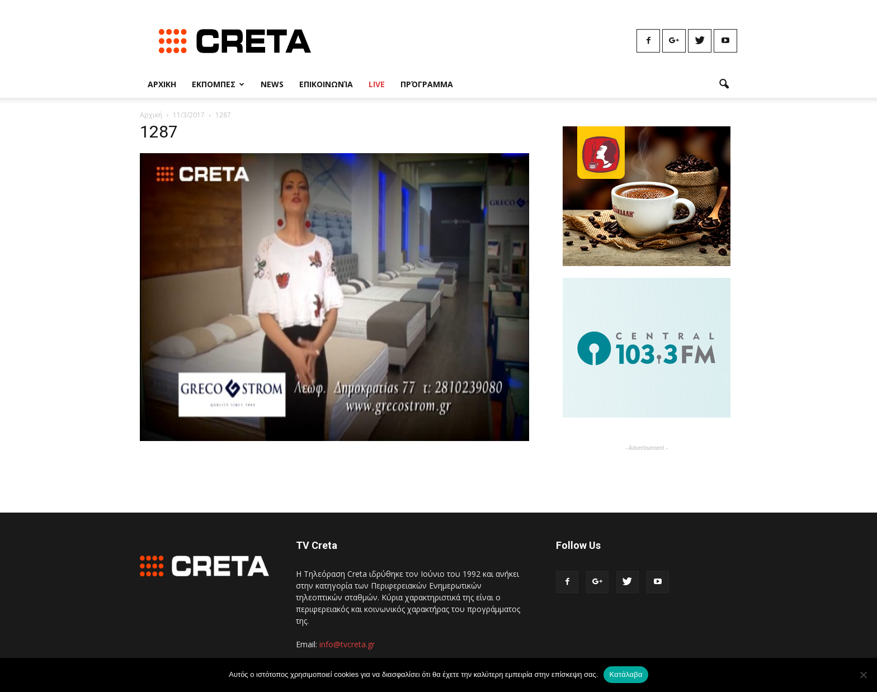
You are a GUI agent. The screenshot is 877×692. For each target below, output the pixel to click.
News (272, 84)
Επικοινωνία (326, 84)
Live (377, 84)
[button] (723, 84)
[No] (863, 674)
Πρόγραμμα (426, 84)
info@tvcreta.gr (347, 644)
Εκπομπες (218, 84)
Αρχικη (162, 84)
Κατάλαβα (625, 674)
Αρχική (151, 115)
